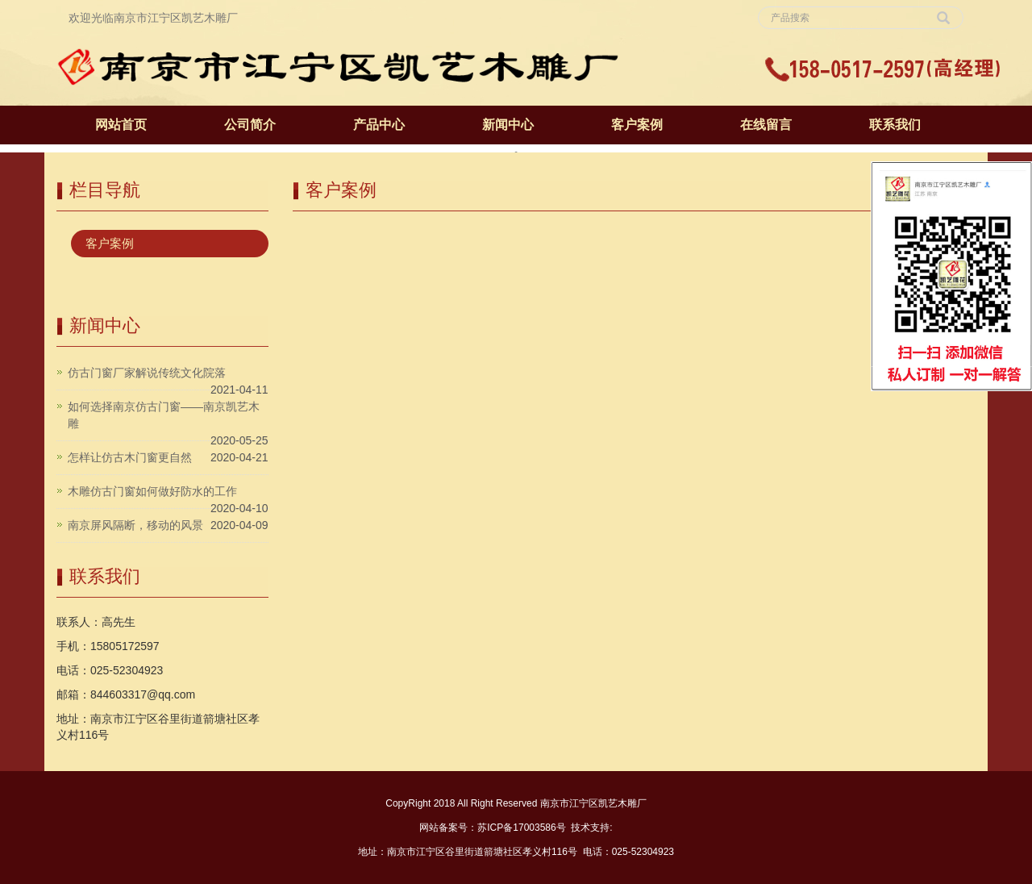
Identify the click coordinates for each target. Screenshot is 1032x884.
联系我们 (895, 124)
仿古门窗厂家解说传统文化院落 (147, 372)
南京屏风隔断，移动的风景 (135, 525)
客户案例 (637, 124)
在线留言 (766, 124)
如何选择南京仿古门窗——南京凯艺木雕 (164, 415)
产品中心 (379, 124)
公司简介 (250, 124)
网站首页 (121, 124)
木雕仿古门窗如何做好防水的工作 (152, 491)
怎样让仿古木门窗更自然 (130, 457)
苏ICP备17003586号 (521, 827)
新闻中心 (508, 124)
